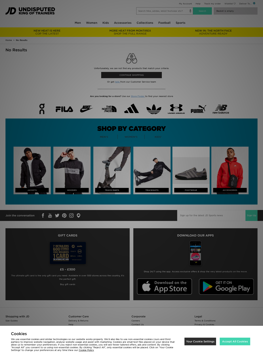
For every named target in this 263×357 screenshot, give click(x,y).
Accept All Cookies (235, 341)
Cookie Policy (86, 350)
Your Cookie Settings (200, 341)
